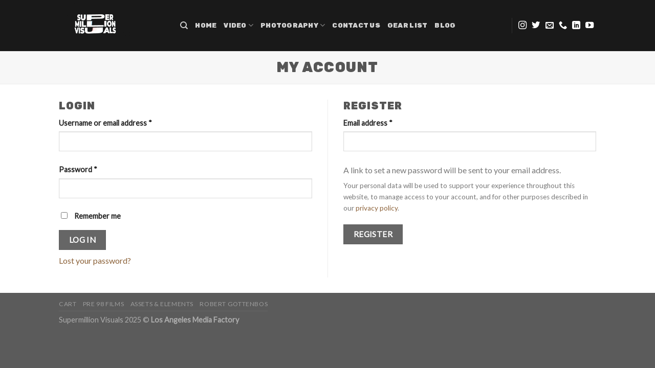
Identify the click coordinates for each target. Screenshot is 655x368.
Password (78, 169)
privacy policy (377, 208)
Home (205, 25)
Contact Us (356, 25)
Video (238, 25)
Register (373, 234)
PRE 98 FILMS (103, 304)
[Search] (184, 25)
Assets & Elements (161, 304)
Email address (367, 123)
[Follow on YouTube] (589, 25)
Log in (82, 239)
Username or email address (105, 123)
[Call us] (563, 25)
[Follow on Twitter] (536, 25)
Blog (444, 25)
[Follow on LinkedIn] (576, 25)
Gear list (407, 25)
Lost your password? (95, 260)
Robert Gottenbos (234, 304)
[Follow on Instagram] (522, 25)
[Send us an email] (549, 25)
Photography (292, 25)
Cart (67, 304)
